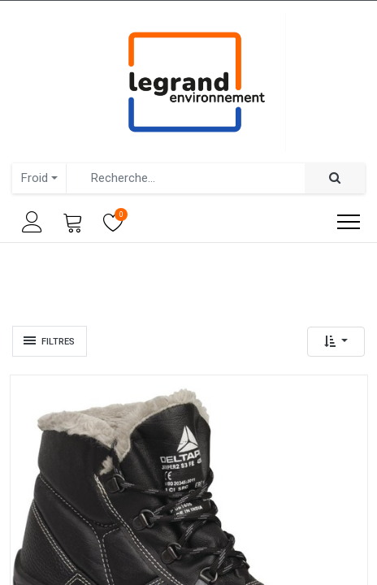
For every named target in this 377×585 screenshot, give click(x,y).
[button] (336, 342)
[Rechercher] (335, 178)
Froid (34, 178)
